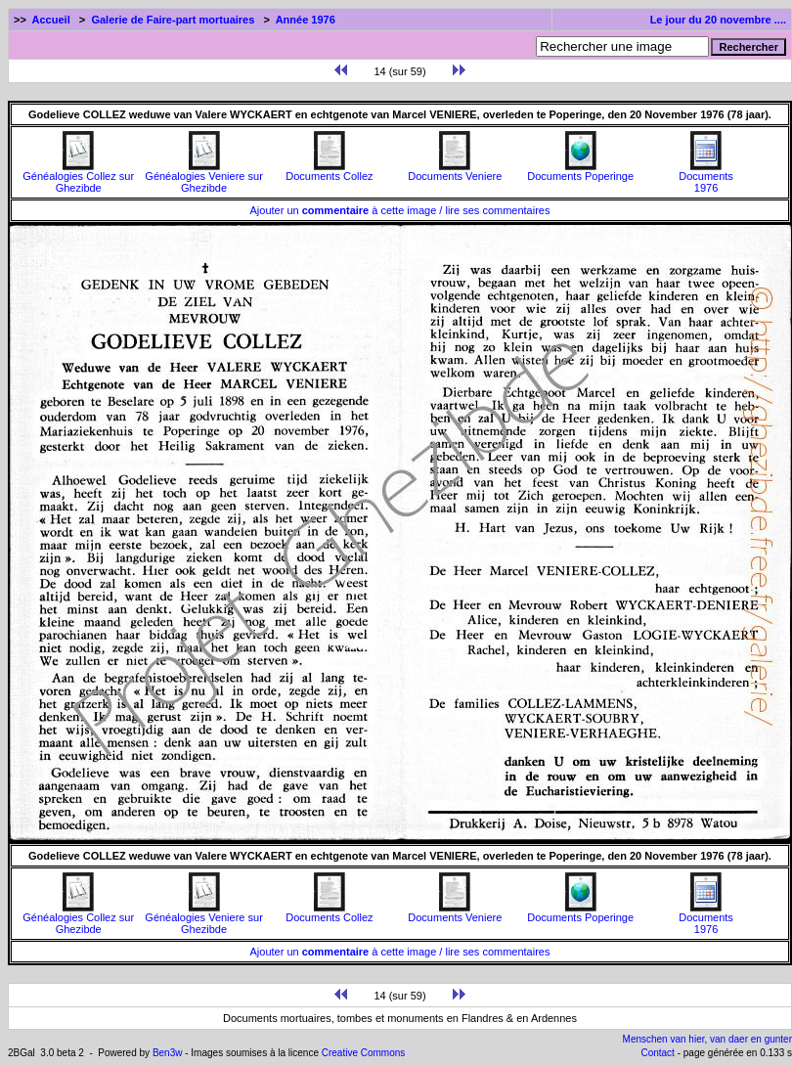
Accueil (51, 19)
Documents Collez (329, 171)
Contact (657, 1052)
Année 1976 (305, 19)
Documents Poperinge (580, 171)
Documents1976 (706, 177)
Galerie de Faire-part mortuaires (172, 19)
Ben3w (168, 1052)
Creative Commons (364, 1052)
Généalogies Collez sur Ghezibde (78, 177)
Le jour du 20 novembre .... (718, 19)
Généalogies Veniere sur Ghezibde (203, 177)
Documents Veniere (455, 171)
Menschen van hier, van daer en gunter (707, 1039)
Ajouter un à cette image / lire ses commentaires (400, 210)
